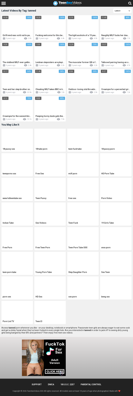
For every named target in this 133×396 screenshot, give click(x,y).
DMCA (51, 384)
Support (37, 384)
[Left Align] (4, 3)
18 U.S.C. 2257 (67, 384)
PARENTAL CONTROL (91, 384)
